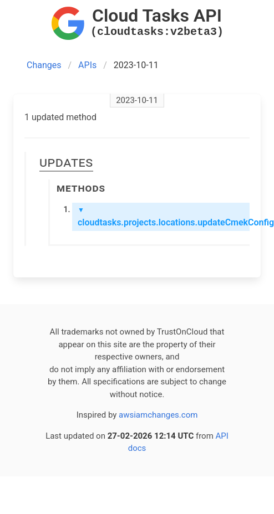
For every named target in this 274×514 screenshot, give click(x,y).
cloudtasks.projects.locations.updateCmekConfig (164, 217)
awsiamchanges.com (158, 415)
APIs (87, 65)
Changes (44, 65)
